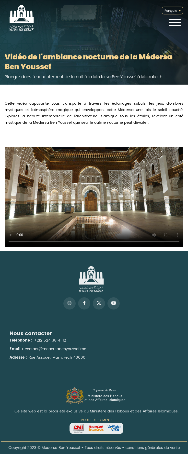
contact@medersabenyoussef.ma (55, 351)
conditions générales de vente (151, 448)
